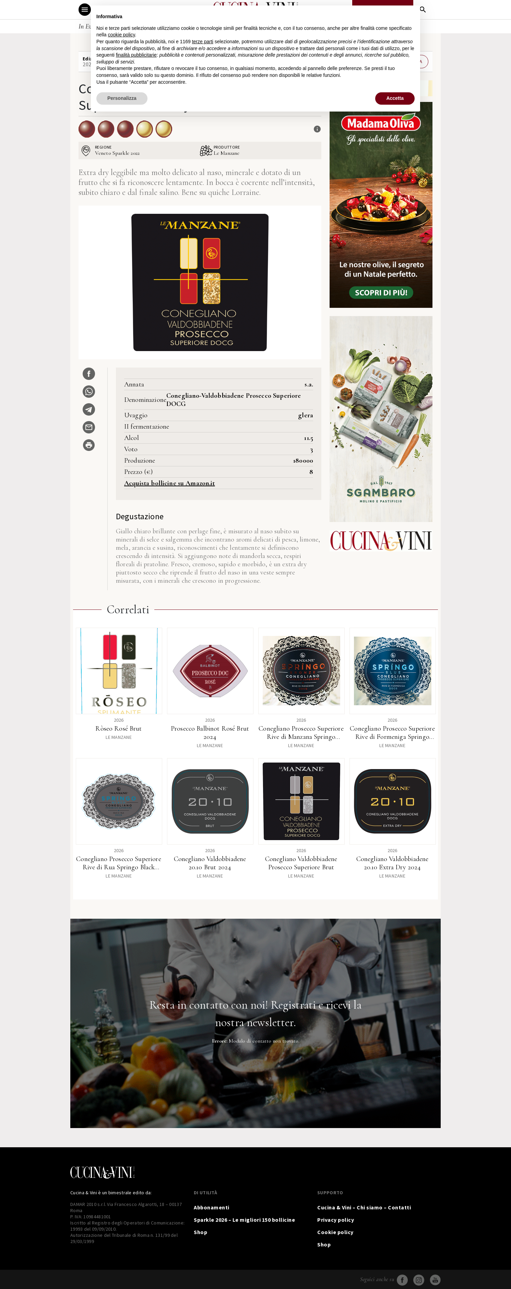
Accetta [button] (395, 98)
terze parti (202, 41)
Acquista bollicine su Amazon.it (169, 483)
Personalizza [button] (121, 98)
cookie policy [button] (121, 34)
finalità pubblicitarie (136, 55)
